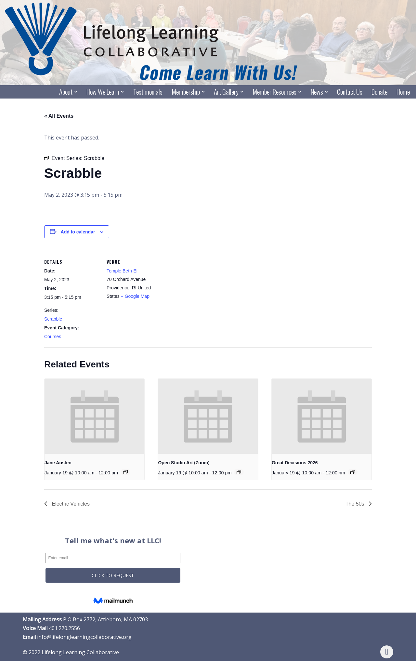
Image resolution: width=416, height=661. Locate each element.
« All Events (58, 116)
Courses (52, 336)
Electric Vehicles (70, 504)
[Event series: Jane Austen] (126, 472)
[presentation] (94, 416)
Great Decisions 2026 (295, 462)
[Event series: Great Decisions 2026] (353, 472)
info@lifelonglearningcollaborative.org (84, 637)
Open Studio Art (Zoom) (183, 462)
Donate (379, 92)
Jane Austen (58, 462)
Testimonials (147, 92)
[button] (75, 91)
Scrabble (53, 319)
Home (403, 92)
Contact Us (349, 92)
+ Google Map (135, 296)
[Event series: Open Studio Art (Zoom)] (239, 472)
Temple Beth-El (122, 270)
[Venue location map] (203, 294)
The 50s (355, 504)
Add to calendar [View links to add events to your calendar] (78, 231)
